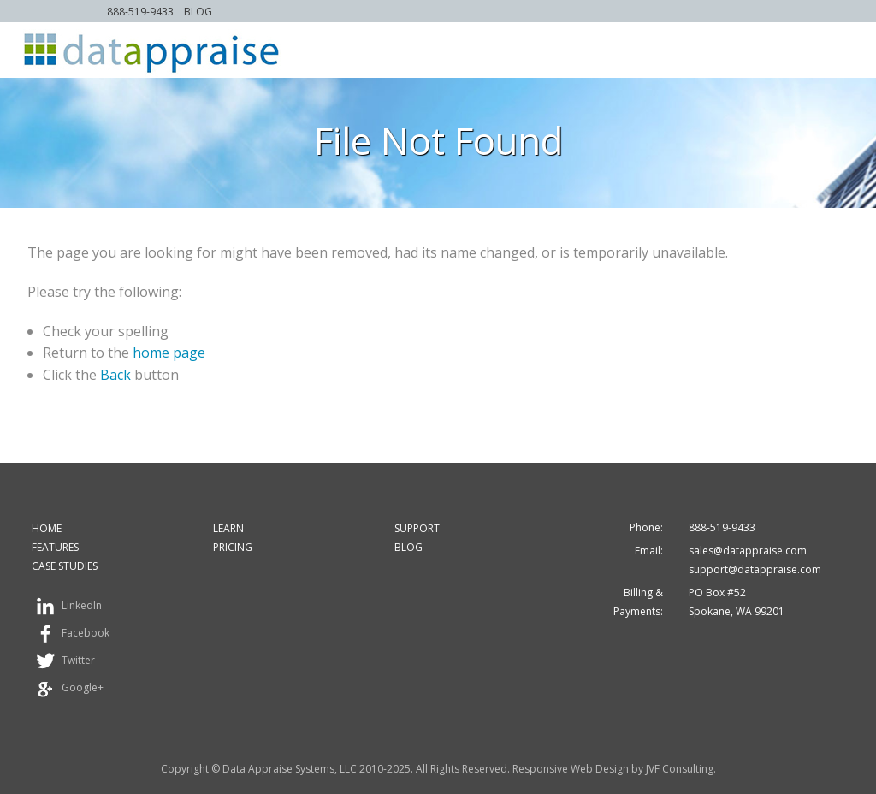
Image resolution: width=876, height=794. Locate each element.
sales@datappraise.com (748, 550)
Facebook (71, 634)
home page (169, 352)
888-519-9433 (140, 11)
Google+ (68, 688)
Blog (198, 11)
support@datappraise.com (755, 569)
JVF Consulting (679, 768)
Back (115, 374)
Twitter (63, 661)
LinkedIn (67, 606)
